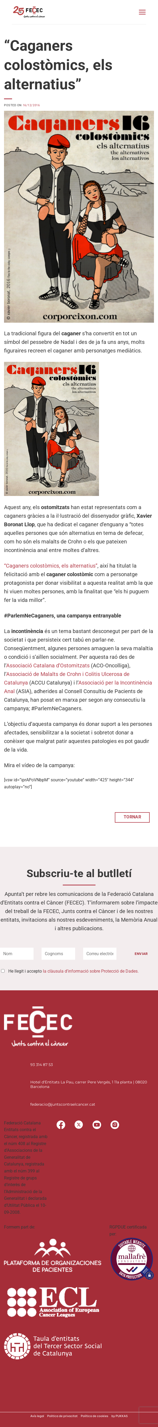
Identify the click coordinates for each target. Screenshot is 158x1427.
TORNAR (132, 817)
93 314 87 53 (41, 1064)
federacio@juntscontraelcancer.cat (62, 1104)
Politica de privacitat (62, 1416)
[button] (142, 12)
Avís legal (37, 1416)
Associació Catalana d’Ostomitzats (48, 665)
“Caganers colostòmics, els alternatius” (50, 565)
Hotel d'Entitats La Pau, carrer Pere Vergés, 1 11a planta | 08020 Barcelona (88, 1084)
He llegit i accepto (73, 971)
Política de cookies (94, 1416)
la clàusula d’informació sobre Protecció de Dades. (91, 971)
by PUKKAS (119, 1416)
